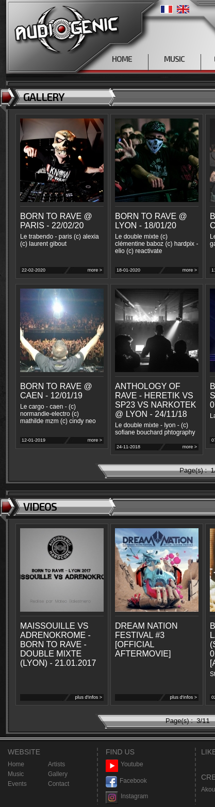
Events (17, 783)
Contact (58, 783)
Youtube (124, 764)
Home (16, 764)
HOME (122, 58)
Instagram (127, 796)
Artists (56, 764)
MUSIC (174, 58)
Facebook (126, 781)
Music (16, 774)
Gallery (58, 774)
